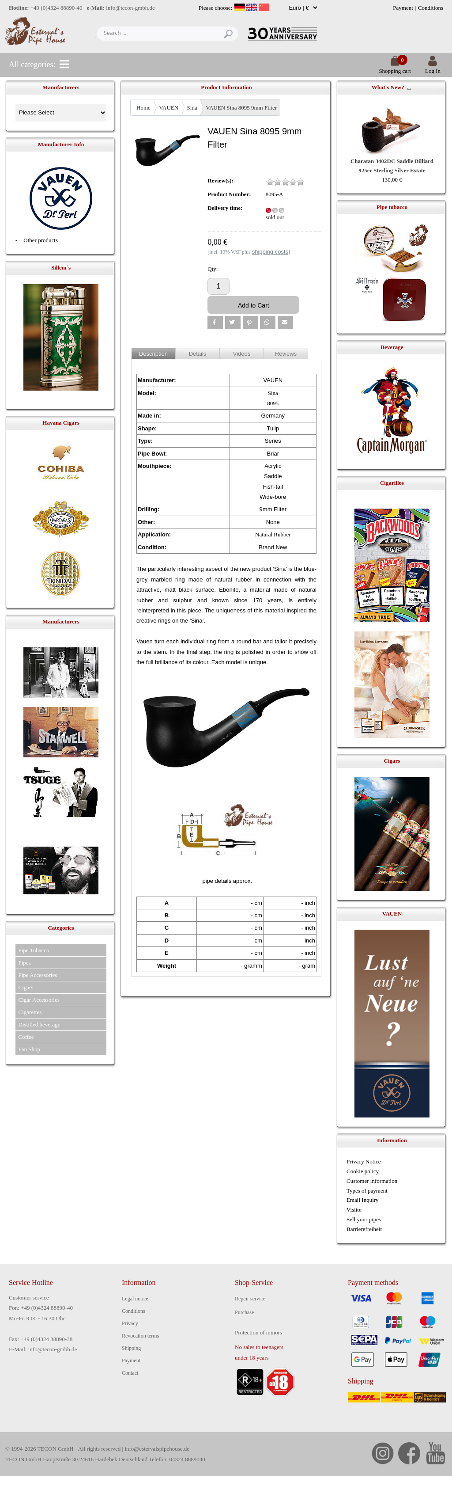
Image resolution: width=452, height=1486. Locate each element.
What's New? (388, 87)
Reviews (286, 353)
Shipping (131, 1348)
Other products (40, 240)
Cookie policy (363, 1171)
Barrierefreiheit (364, 1229)
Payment (403, 7)
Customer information (372, 1181)
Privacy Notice (364, 1161)
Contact (130, 1373)
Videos (242, 353)
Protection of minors (258, 1332)
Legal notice (135, 1299)
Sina (192, 107)
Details (198, 353)
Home (143, 107)
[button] (215, 322)
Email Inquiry (363, 1200)
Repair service (250, 1299)
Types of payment (367, 1190)
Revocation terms (140, 1336)
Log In (433, 67)
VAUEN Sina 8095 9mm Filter (241, 107)
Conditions (430, 7)
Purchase (244, 1312)
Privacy (130, 1323)
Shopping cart (395, 67)
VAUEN (168, 107)
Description (153, 353)
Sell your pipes (364, 1219)
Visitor (354, 1209)
